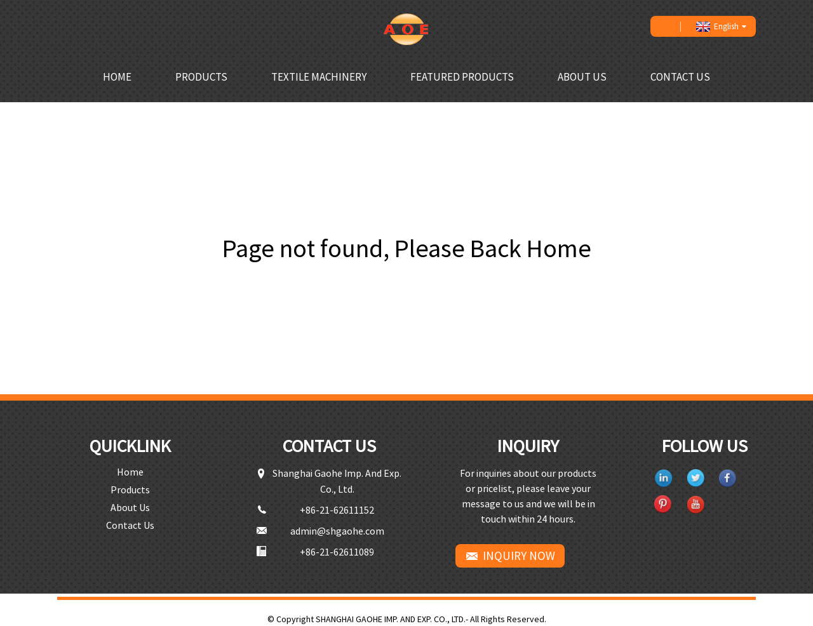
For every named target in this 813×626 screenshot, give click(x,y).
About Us (582, 77)
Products (201, 77)
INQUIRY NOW (519, 555)
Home (117, 77)
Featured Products (462, 77)
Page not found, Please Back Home (406, 248)
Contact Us (680, 77)
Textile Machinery (318, 77)
